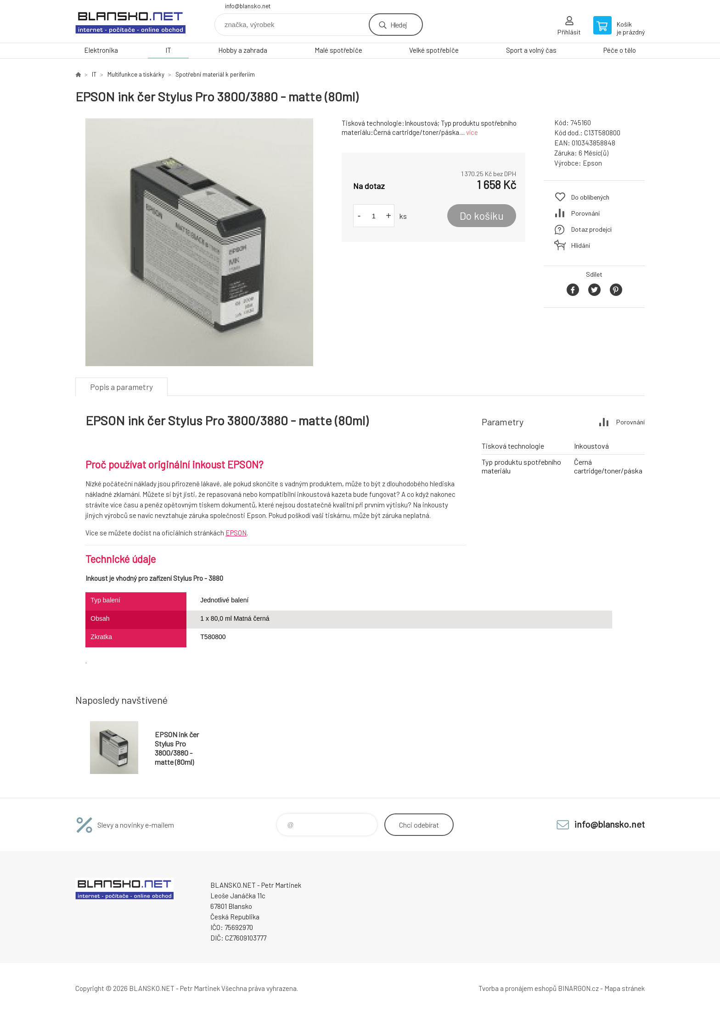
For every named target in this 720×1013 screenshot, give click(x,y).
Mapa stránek (624, 988)
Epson (592, 163)
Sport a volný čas (531, 50)
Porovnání (585, 213)
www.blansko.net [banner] (130, 21)
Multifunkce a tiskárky (135, 74)
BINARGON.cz (578, 988)
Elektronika (101, 50)
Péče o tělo (619, 50)
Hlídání (580, 245)
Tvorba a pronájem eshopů (517, 988)
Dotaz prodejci (591, 229)
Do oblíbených (590, 197)
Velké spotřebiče (434, 50)
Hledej (398, 24)
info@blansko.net (247, 6)
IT (168, 50)
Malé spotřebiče (338, 50)
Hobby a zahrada (242, 50)
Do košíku (482, 215)
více (472, 132)
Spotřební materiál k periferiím (215, 74)
